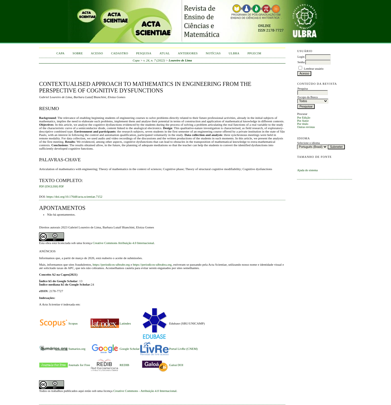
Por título (302, 123)
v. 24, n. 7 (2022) (154, 60)
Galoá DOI (176, 365)
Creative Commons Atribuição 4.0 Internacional (123, 243)
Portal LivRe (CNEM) (183, 348)
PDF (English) (48, 186)
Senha (300, 62)
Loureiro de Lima (180, 60)
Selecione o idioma (308, 142)
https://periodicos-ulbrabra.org (152, 264)
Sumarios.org (76, 348)
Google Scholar (130, 348)
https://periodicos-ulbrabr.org (111, 264)
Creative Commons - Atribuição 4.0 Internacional (145, 390)
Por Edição (303, 117)
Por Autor (303, 120)
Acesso (97, 53)
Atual (164, 53)
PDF (61, 186)
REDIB (124, 365)
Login (300, 56)
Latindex (125, 323)
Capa (60, 53)
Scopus (72, 323)
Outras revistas (306, 127)
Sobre (78, 53)
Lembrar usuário (314, 68)
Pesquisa (144, 53)
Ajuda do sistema (307, 170)
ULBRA (234, 53)
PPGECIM (254, 53)
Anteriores (188, 53)
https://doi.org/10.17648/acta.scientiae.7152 (74, 196)
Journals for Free (79, 365)
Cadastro (119, 53)
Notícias (213, 53)
